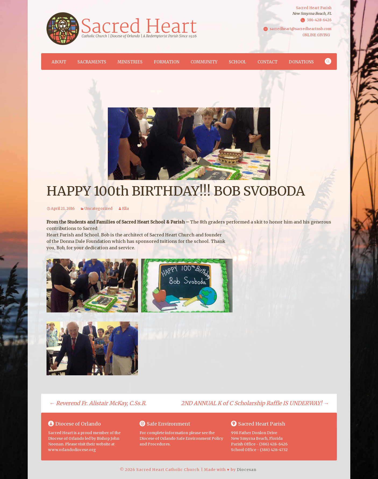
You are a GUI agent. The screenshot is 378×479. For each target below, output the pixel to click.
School (237, 61)
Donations (301, 61)
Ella (125, 208)
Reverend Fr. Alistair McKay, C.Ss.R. (98, 403)
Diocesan (246, 469)
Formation (166, 61)
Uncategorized (98, 208)
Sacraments (91, 61)
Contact (267, 61)
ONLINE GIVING (316, 35)
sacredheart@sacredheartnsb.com (300, 28)
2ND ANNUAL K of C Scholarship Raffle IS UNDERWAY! (255, 403)
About (59, 61)
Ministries (129, 61)
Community (204, 61)
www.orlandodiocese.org (72, 449)
